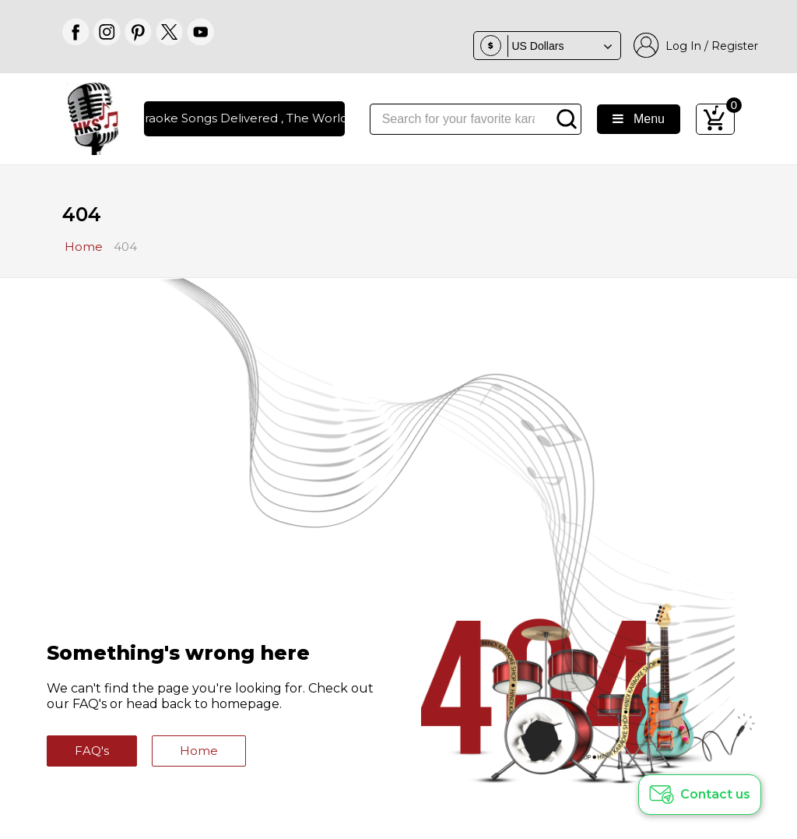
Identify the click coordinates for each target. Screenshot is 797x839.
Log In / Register (696, 45)
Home (199, 750)
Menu (639, 118)
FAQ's (92, 750)
